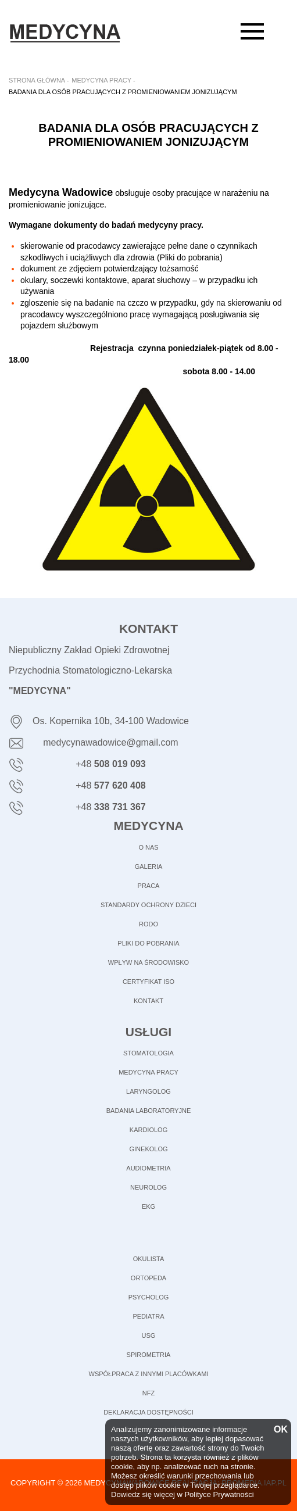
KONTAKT (148, 1000)
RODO (148, 924)
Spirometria (149, 1354)
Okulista (148, 1258)
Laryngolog (148, 1091)
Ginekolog (148, 1148)
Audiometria (148, 1168)
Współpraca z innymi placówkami (149, 1373)
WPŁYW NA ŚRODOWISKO (148, 962)
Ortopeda (148, 1277)
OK (279, 1429)
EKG (148, 1206)
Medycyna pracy (148, 1072)
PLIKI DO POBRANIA (148, 943)
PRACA (149, 885)
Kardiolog (148, 1129)
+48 (111, 764)
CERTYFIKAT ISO (148, 981)
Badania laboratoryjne (148, 1110)
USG (149, 1335)
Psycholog (148, 1297)
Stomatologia (148, 1053)
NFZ (148, 1393)
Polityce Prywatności (218, 1494)
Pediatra (148, 1316)
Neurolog (148, 1187)
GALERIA (149, 866)
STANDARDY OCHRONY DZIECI (148, 904)
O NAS (148, 847)
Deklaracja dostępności (148, 1412)
